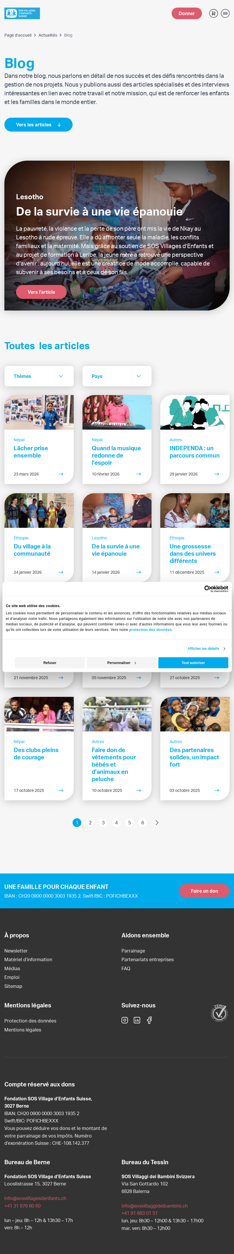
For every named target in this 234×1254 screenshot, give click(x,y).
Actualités (47, 35)
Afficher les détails (203, 649)
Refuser (50, 663)
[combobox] (39, 376)
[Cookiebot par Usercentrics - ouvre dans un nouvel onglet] (202, 588)
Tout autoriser (193, 663)
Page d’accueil (17, 35)
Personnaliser (121, 663)
